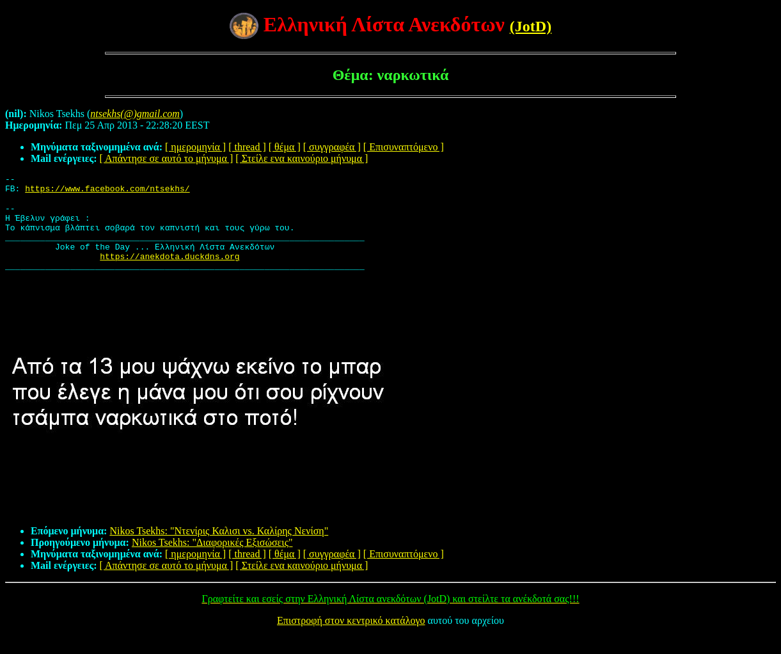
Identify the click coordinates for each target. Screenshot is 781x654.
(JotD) (530, 26)
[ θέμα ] (285, 146)
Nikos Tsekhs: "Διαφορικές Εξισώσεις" (212, 559)
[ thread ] (247, 146)
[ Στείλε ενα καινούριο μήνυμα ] (301, 158)
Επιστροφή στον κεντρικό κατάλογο (351, 637)
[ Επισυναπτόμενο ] (403, 146)
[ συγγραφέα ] (332, 146)
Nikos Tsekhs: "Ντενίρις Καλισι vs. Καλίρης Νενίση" (218, 548)
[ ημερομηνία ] (195, 146)
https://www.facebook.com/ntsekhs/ (107, 192)
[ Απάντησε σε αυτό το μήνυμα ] (166, 158)
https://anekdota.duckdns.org (169, 271)
